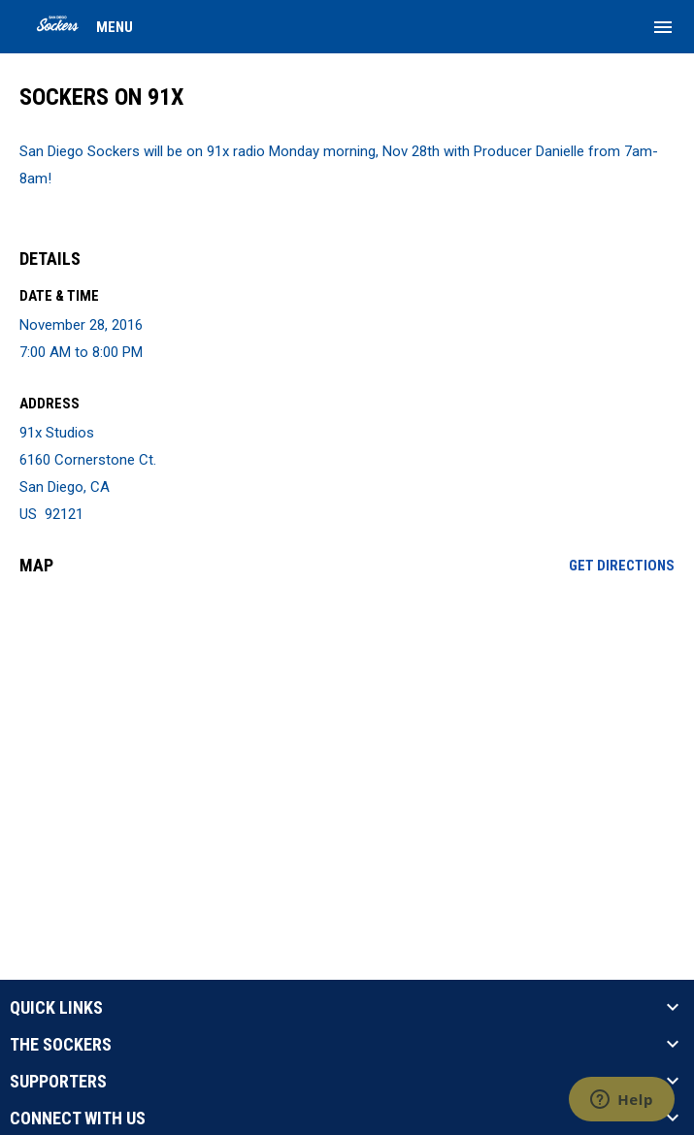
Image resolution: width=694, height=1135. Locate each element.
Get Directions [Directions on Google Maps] (622, 565)
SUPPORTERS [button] (58, 1081)
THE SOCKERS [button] (61, 1045)
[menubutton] (663, 27)
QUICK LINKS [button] (56, 1008)
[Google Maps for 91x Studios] (347, 739)
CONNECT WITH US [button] (78, 1118)
